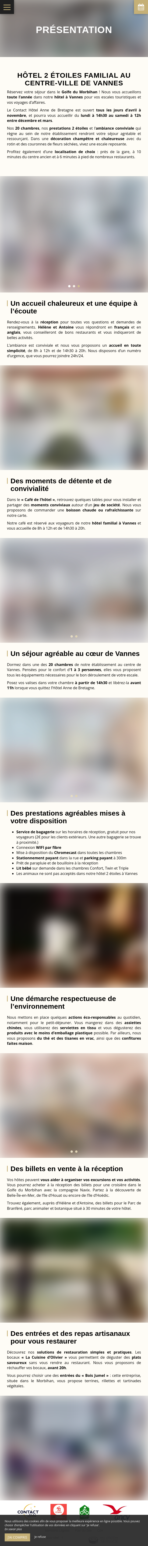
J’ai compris (17, 1537)
